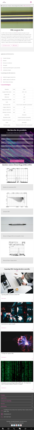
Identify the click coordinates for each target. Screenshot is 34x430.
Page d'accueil (4, 5)
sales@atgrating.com (6, 414)
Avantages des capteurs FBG (7, 353)
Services (3, 403)
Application (3, 398)
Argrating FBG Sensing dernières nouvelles (17, 269)
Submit (17, 160)
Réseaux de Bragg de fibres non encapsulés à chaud (13, 236)
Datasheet (15, 45)
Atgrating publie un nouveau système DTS (10, 294)
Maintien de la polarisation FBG (9, 187)
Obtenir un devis (6, 45)
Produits (9, 5)
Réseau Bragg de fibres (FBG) (17, 5)
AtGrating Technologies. (15, 421)
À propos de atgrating (6, 400)
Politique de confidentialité (19, 423)
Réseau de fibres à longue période (10, 260)
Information (4, 406)
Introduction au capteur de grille (8, 324)
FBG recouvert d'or (27, 5)
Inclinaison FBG (6, 211)
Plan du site (11, 423)
